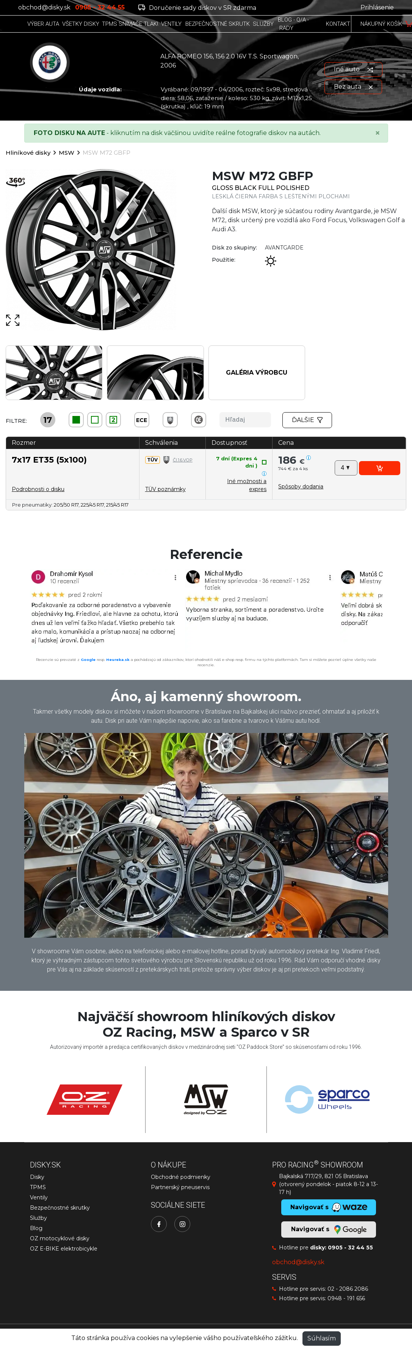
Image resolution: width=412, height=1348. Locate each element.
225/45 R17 (92, 505)
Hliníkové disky (28, 152)
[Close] (377, 133)
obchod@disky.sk (44, 7)
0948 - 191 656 (346, 1298)
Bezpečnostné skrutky (60, 1207)
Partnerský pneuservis (180, 1187)
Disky (37, 1177)
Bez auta (353, 86)
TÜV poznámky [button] (165, 489)
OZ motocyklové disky (59, 1238)
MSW (66, 152)
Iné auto (353, 69)
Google (88, 660)
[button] (300, 486)
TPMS (38, 1187)
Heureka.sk (118, 660)
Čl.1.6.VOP (183, 460)
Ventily (39, 1197)
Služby (38, 1218)
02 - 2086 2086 (347, 1288)
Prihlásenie (377, 7)
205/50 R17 (66, 505)
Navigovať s (328, 1229)
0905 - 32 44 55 (350, 1247)
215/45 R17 (117, 505)
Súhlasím (321, 1338)
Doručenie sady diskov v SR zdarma (197, 7)
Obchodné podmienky (180, 1177)
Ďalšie (307, 420)
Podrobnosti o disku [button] (38, 489)
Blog (36, 1228)
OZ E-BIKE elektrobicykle (63, 1248)
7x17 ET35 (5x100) (49, 460)
